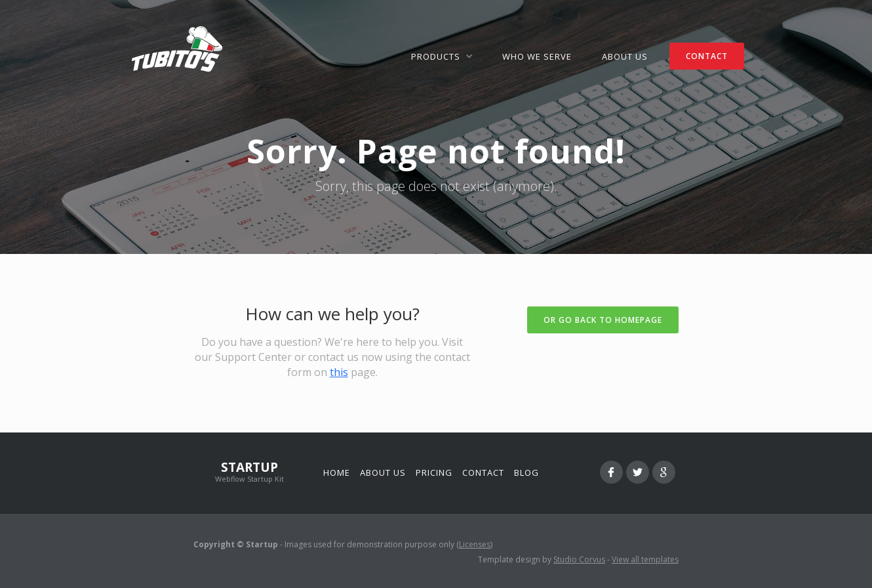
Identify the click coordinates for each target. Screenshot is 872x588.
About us (383, 472)
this (339, 372)
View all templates (645, 559)
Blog (526, 472)
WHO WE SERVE (537, 56)
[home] (177, 49)
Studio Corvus (579, 559)
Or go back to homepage (603, 320)
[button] (442, 56)
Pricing (434, 472)
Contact (483, 472)
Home (336, 472)
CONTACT (707, 56)
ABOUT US (625, 56)
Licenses (474, 544)
